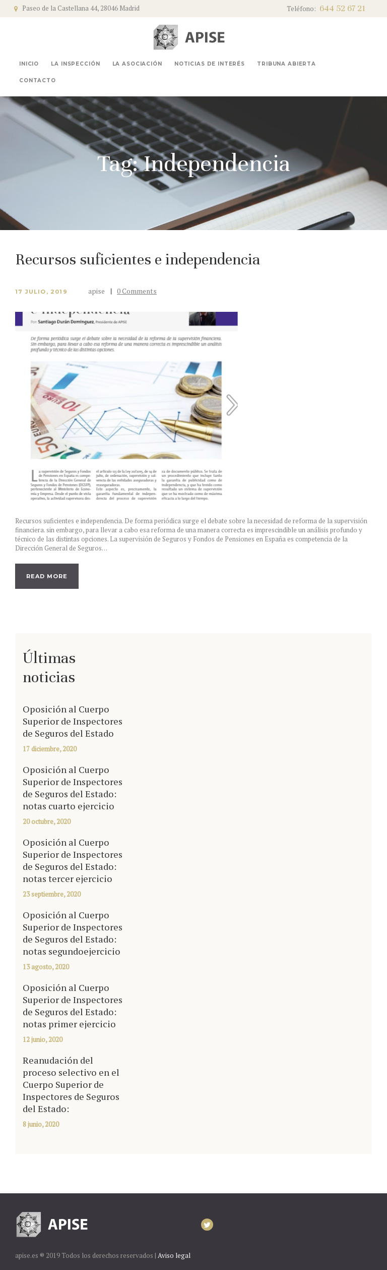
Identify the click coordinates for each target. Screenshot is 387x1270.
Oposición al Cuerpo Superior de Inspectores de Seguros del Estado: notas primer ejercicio (72, 1005)
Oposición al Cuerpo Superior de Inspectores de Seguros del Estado (72, 721)
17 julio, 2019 (41, 291)
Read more (47, 576)
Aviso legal (174, 1255)
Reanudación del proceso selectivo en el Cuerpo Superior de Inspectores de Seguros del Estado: (71, 1084)
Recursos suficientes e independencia (137, 259)
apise (97, 291)
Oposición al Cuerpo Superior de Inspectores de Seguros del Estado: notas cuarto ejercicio (72, 787)
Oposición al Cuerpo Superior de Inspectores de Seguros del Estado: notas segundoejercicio (72, 933)
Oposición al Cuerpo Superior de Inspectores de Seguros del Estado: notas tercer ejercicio (72, 860)
